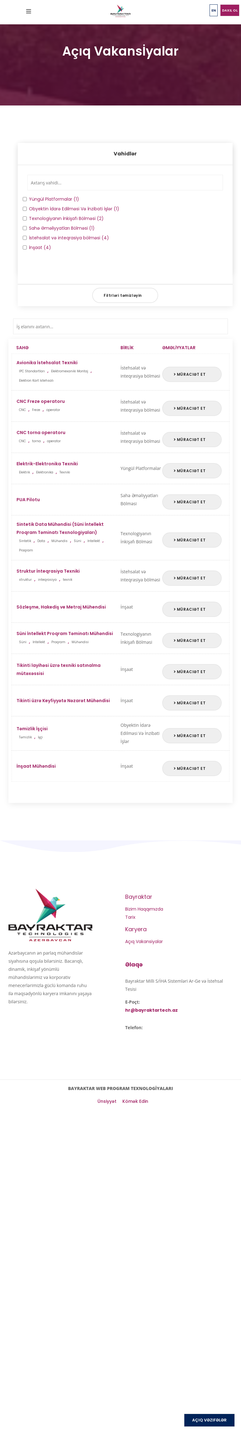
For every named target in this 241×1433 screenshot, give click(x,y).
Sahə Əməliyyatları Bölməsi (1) (59, 228)
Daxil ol (230, 10)
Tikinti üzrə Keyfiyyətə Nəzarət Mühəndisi (63, 700)
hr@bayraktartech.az (151, 1010)
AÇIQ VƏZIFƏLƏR (209, 1420)
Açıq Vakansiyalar (144, 941)
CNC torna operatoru (68, 437)
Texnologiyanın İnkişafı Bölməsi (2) (63, 218)
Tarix (130, 917)
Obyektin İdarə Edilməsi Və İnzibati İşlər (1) (71, 209)
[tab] (125, 154)
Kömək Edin (135, 1101)
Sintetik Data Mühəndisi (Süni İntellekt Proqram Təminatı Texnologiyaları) (68, 538)
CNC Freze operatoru (68, 406)
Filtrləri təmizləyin (123, 295)
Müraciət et (190, 374)
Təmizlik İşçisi (68, 734)
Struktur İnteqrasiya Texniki (68, 576)
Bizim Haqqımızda (144, 909)
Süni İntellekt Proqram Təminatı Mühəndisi (68, 638)
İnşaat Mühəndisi (36, 766)
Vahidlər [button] (125, 153)
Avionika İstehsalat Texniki (68, 372)
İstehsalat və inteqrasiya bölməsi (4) (66, 238)
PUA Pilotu (28, 499)
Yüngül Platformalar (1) (51, 199)
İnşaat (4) (37, 247)
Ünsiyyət (106, 1101)
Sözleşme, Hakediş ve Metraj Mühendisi (61, 607)
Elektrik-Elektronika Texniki (68, 469)
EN (213, 10)
